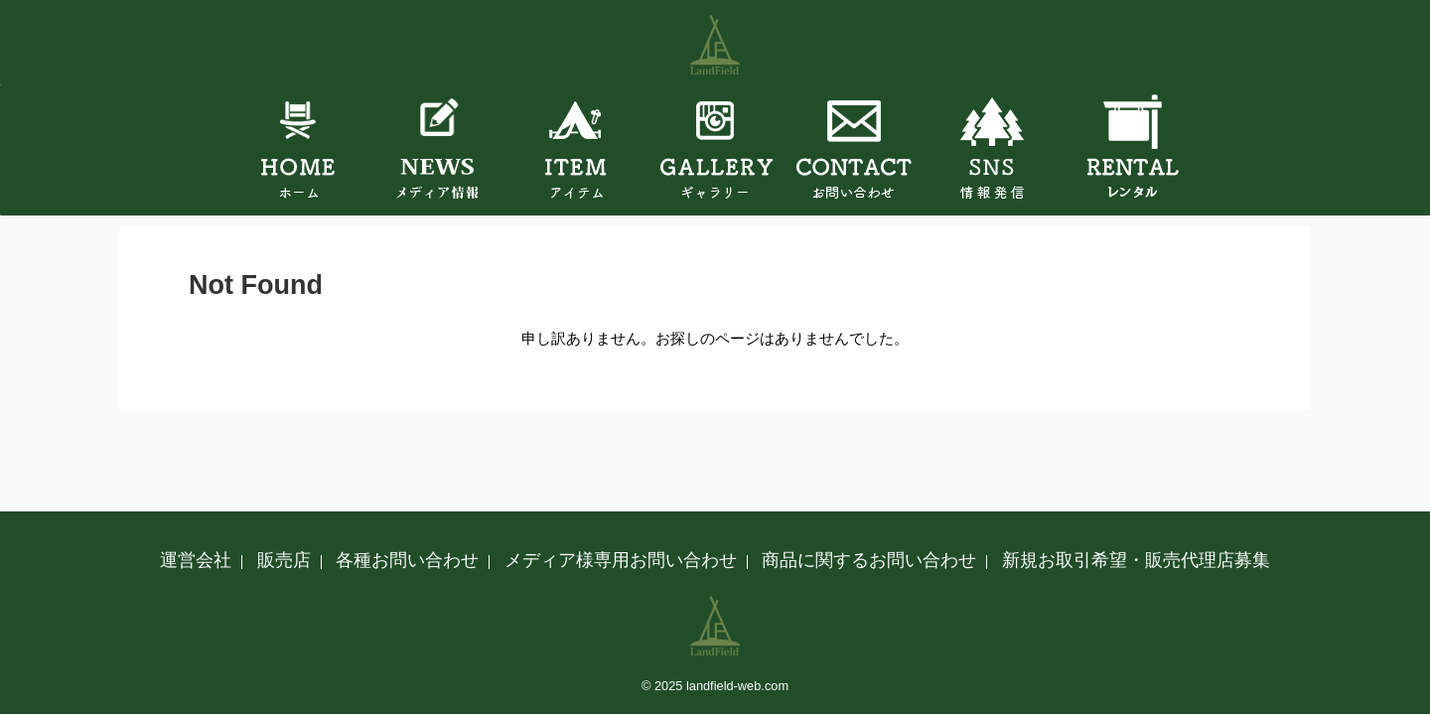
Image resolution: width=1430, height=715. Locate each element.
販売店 (284, 560)
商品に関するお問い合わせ (869, 560)
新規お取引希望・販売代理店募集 (1136, 560)
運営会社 (195, 560)
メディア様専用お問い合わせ (620, 560)
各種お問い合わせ (407, 560)
